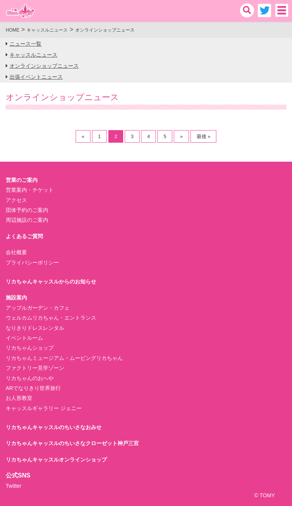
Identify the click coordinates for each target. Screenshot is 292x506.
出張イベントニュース (36, 77)
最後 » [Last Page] (204, 136)
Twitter (13, 486)
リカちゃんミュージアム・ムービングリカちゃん (64, 358)
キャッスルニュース (33, 55)
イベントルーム (24, 338)
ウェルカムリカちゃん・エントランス (51, 318)
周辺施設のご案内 (27, 220)
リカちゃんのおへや (30, 378)
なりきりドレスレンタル (35, 328)
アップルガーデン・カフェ (38, 308)
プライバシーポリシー (32, 262)
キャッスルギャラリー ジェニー (44, 408)
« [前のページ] (83, 136)
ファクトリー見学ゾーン (35, 368)
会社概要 (16, 252)
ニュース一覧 (25, 44)
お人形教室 (19, 398)
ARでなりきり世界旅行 (33, 388)
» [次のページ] (181, 136)
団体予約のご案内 (27, 210)
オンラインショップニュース (44, 66)
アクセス (16, 200)
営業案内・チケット (30, 190)
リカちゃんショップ (30, 348)
